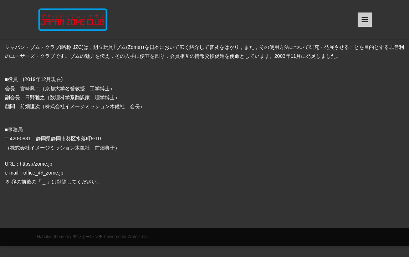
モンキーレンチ (88, 236)
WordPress (138, 236)
